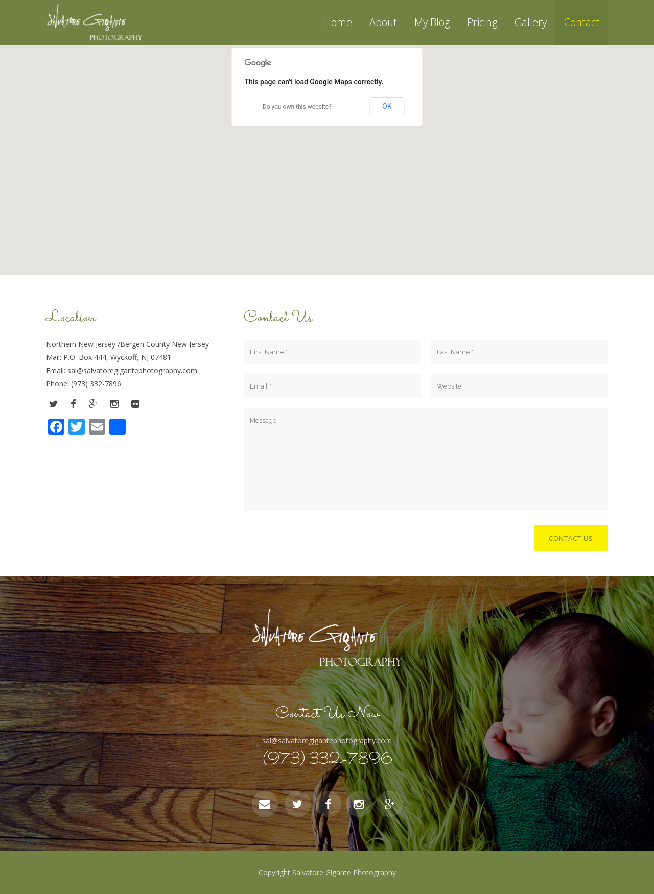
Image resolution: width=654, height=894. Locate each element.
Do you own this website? (297, 106)
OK (386, 106)
